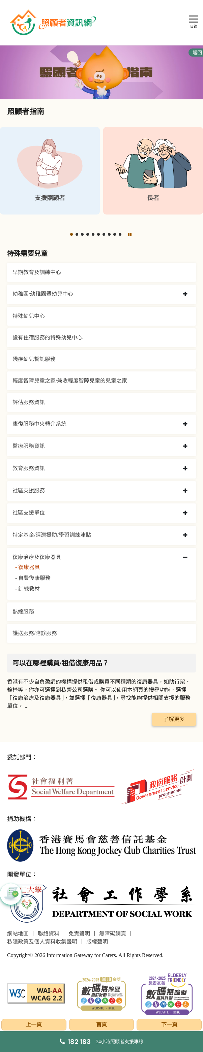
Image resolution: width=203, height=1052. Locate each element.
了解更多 (174, 719)
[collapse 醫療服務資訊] (185, 446)
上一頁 (34, 1024)
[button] (71, 234)
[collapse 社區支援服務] (185, 491)
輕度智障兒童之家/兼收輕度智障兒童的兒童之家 (69, 381)
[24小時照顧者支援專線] (101, 1041)
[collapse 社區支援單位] (185, 513)
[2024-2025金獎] (101, 993)
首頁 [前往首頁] (101, 1024)
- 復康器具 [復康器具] (27, 567)
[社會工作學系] (101, 904)
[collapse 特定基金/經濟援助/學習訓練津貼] (185, 535)
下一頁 (169, 1024)
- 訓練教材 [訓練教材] (27, 589)
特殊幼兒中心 (28, 316)
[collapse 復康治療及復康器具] (185, 557)
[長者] (153, 171)
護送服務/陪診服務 (34, 633)
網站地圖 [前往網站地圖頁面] (18, 933)
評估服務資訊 (28, 402)
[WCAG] (36, 993)
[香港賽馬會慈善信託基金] (101, 845)
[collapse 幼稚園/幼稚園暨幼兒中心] (185, 294)
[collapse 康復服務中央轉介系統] (185, 424)
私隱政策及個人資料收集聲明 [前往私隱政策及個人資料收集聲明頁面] (42, 942)
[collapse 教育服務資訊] (185, 468)
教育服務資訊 (28, 468)
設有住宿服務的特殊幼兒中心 (47, 337)
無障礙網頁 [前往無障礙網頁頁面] (112, 933)
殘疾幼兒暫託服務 (34, 359)
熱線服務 (23, 612)
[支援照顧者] (50, 171)
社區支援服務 (28, 490)
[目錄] (193, 19)
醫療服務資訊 (28, 446)
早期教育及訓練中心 (36, 272)
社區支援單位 (28, 513)
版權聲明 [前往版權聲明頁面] (97, 942)
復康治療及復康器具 (36, 557)
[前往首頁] (53, 22)
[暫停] (130, 234)
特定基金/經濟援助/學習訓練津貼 (51, 535)
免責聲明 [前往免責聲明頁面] (79, 933)
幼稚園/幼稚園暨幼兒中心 (42, 294)
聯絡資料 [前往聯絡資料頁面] (48, 933)
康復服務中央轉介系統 (39, 424)
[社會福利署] (61, 786)
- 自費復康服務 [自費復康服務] (33, 578)
